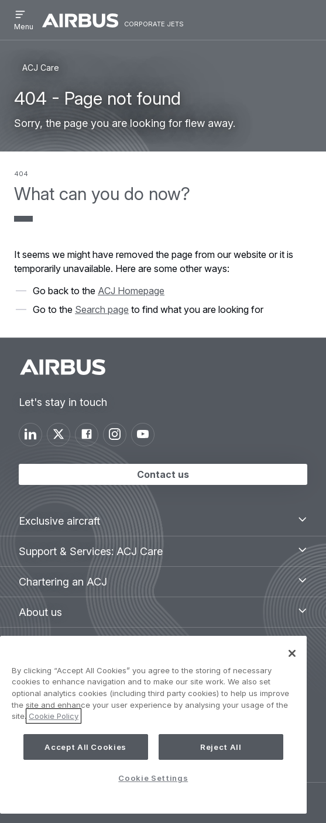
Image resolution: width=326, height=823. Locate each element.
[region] (153, 725)
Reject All (221, 747)
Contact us (163, 474)
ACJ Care (40, 68)
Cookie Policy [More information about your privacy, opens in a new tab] (53, 716)
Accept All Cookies (85, 747)
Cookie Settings (153, 778)
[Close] (292, 653)
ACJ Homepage (131, 291)
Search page (102, 309)
